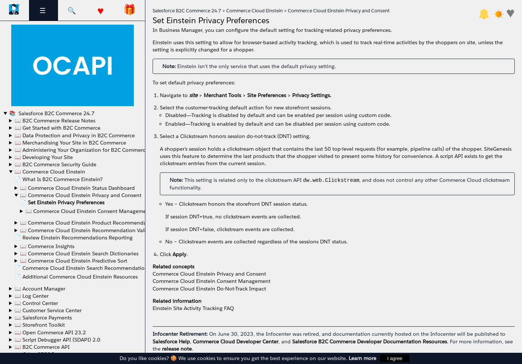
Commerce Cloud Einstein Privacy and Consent (339, 11)
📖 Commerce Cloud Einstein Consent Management (88, 211)
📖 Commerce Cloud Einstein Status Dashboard (77, 188)
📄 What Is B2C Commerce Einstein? (58, 179)
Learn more (362, 358)
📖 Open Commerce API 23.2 (50, 332)
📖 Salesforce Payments (43, 317)
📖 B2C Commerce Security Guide (55, 164)
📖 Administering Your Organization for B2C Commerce (81, 150)
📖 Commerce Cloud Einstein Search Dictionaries (79, 253)
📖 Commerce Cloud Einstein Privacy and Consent (80, 195)
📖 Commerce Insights (47, 246)
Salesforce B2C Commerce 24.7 (56, 113)
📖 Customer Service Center (48, 310)
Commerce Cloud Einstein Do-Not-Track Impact (209, 288)
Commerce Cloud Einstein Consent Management (211, 281)
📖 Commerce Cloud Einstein (49, 171)
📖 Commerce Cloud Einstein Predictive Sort (73, 261)
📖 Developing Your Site (43, 157)
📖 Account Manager (39, 288)
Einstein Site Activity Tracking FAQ (193, 308)
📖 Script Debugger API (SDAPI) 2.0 (57, 339)
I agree (394, 358)
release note (177, 349)
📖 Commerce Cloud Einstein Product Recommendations (89, 222)
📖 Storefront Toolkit (39, 325)
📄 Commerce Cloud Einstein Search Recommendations (82, 268)
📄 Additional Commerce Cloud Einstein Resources (76, 276)
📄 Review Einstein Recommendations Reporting (73, 237)
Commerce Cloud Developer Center (235, 341)
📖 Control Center (36, 303)
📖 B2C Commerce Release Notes (54, 120)
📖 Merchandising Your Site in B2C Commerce (70, 142)
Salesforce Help (171, 341)
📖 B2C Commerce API (42, 347)
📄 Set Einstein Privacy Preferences (62, 202)
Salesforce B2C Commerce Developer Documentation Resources (369, 341)
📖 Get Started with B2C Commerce (57, 128)
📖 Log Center (31, 296)
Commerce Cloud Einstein (254, 11)
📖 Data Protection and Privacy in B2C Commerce (74, 135)
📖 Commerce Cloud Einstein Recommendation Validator (89, 230)
